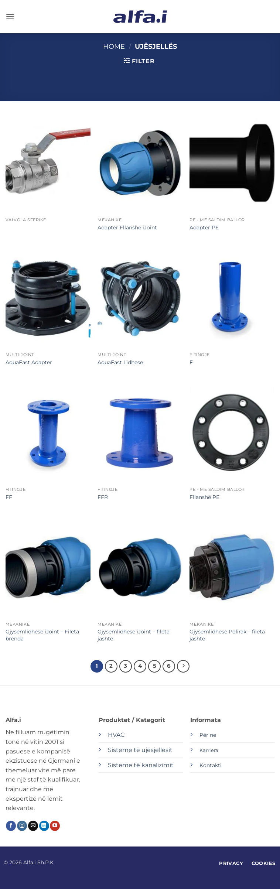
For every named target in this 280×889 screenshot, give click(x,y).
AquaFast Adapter (29, 362)
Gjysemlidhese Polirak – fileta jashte (227, 635)
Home (114, 46)
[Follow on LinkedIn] (44, 826)
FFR (103, 497)
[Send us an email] (33, 826)
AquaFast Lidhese (120, 362)
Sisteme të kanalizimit (141, 765)
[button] (10, 16)
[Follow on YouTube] (55, 826)
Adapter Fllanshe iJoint (127, 227)
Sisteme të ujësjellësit (140, 749)
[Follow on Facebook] (11, 826)
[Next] (183, 666)
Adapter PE (204, 227)
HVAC (116, 734)
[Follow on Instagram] (22, 826)
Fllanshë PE (204, 497)
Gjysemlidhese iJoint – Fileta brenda (42, 635)
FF (9, 497)
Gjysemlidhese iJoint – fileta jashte (134, 635)
